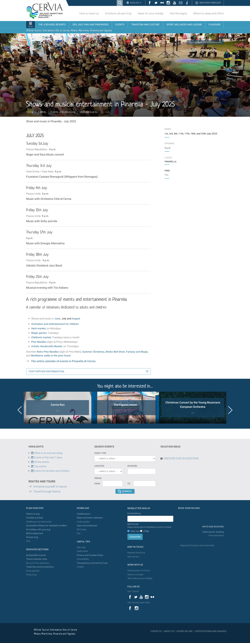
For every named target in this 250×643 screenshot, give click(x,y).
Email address (134, 513)
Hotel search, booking (213, 532)
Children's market (41, 337)
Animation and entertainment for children (55, 323)
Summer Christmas (93, 351)
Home (29, 112)
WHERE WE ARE (184, 631)
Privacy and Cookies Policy (90, 555)
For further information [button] (46, 371)
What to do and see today (47, 453)
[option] (57, 408)
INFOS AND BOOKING (213, 526)
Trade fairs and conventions (40, 566)
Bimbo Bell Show (115, 351)
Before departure (34, 533)
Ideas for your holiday (150, 13)
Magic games (39, 332)
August (76, 318)
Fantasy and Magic (137, 351)
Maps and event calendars (90, 517)
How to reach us (89, 13)
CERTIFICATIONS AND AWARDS (210, 631)
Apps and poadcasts (87, 525)
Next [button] (230, 410)
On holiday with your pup (38, 529)
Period (98, 478)
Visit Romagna (178, 13)
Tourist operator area (36, 559)
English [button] (135, 2)
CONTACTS (156, 631)
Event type (100, 453)
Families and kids (34, 517)
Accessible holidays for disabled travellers (46, 525)
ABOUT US (169, 631)
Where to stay (33, 514)
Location (99, 466)
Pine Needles (38, 341)
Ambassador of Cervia (138, 570)
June (57, 318)
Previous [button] (20, 410)
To (128, 483)
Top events (39, 466)
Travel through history (47, 491)
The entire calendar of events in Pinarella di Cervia (63, 361)
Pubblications (83, 514)
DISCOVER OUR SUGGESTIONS (181, 458)
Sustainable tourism (36, 555)
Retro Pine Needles (48, 351)
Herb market (38, 328)
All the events (41, 461)
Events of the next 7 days (48, 457)
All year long (32, 537)
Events (42, 112)
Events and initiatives (63, 112)
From (97, 483)
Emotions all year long (118, 13)
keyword (132, 466)
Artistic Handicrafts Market (46, 346)
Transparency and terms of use (92, 563)
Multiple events (89, 112)
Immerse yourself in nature (50, 486)
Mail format (149, 525)
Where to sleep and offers (208, 13)
